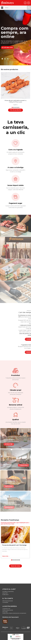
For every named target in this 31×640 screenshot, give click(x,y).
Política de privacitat (7, 610)
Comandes (5, 602)
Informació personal (7, 600)
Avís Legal (4, 611)
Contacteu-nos (6, 608)
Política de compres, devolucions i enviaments (14, 613)
